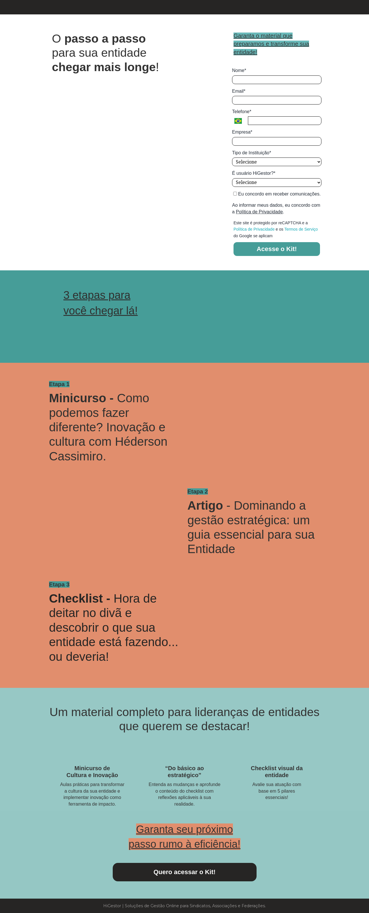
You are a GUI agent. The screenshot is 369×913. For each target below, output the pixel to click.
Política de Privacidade (259, 211)
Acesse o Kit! (277, 249)
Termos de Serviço (301, 229)
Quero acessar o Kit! (184, 872)
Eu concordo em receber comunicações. (277, 193)
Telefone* (241, 111)
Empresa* (242, 132)
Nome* (239, 70)
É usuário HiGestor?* (253, 173)
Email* (238, 91)
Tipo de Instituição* (251, 152)
